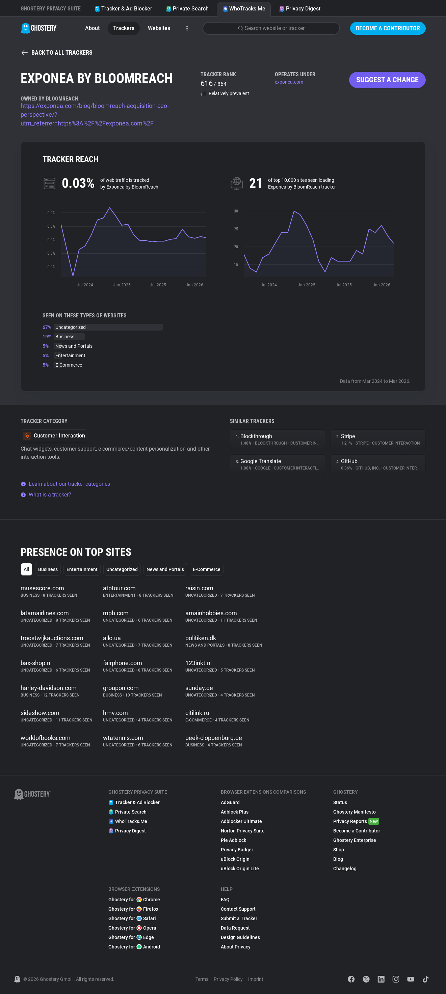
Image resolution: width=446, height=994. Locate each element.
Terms (201, 979)
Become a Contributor (388, 28)
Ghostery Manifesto (354, 812)
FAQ (225, 899)
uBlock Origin (235, 859)
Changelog (345, 868)
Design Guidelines (240, 937)
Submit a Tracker (239, 918)
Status (340, 802)
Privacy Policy (228, 979)
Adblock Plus (234, 812)
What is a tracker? (46, 494)
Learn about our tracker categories (65, 484)
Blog (338, 859)
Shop (338, 849)
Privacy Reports (356, 821)
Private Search (187, 8)
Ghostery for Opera (132, 928)
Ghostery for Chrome (134, 899)
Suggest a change (387, 80)
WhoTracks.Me (243, 8)
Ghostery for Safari (132, 918)
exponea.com (289, 82)
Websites (159, 28)
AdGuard (230, 802)
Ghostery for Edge (131, 937)
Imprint (255, 979)
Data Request (235, 928)
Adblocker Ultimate (241, 821)
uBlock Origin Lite (240, 868)
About (92, 28)
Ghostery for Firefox (133, 909)
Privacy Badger (237, 849)
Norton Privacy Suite (243, 830)
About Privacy (236, 946)
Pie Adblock (233, 840)
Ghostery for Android (134, 946)
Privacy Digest (299, 8)
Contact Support (238, 909)
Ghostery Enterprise (354, 840)
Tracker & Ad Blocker (123, 8)
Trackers (123, 28)
